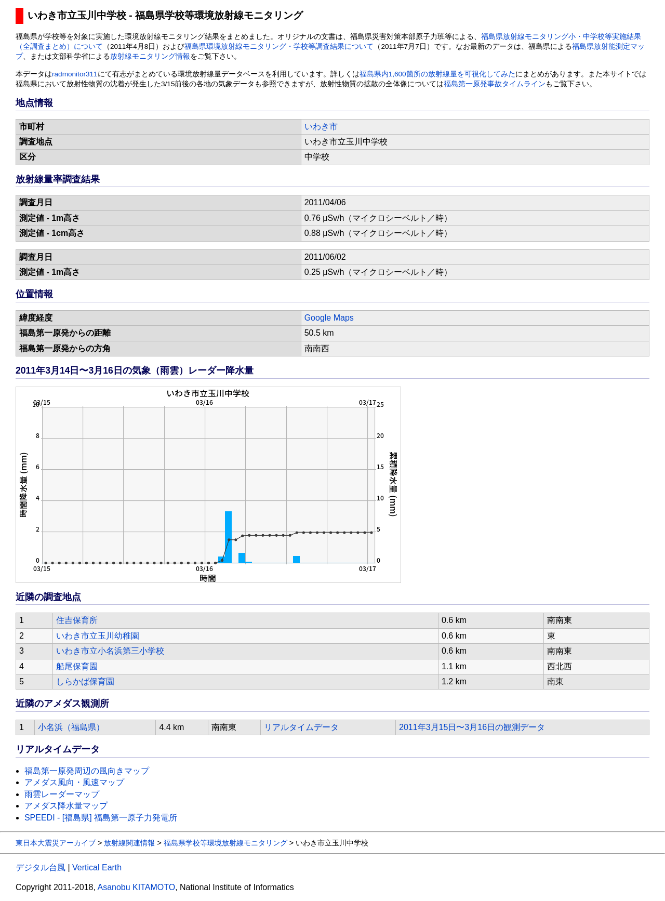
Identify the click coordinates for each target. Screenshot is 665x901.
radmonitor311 (75, 74)
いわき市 (321, 126)
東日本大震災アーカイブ (56, 843)
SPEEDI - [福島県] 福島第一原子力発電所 (100, 817)
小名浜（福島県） (71, 727)
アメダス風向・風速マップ (74, 782)
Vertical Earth (97, 867)
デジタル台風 (40, 867)
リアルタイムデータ (301, 727)
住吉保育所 (77, 620)
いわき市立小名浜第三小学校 (110, 650)
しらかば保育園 (85, 681)
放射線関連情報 (129, 843)
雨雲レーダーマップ (61, 794)
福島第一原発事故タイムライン (495, 84)
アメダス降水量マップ (66, 805)
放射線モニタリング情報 (150, 56)
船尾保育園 (77, 666)
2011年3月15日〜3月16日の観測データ (472, 727)
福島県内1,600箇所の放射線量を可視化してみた (437, 74)
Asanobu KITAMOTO (136, 887)
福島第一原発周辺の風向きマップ (86, 770)
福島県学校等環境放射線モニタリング (225, 843)
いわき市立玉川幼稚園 (97, 635)
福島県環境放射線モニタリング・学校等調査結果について (279, 46)
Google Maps (329, 317)
